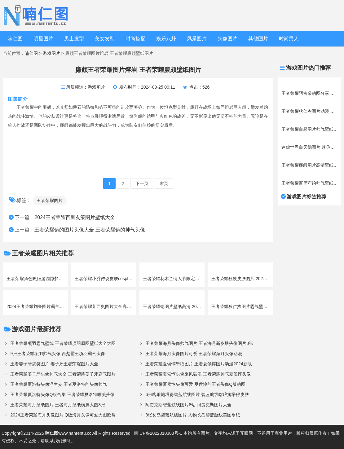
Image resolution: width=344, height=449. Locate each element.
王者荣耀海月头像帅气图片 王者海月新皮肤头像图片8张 (199, 343)
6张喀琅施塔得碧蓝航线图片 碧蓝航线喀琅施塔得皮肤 (197, 394)
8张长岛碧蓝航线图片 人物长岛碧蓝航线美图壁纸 (192, 414)
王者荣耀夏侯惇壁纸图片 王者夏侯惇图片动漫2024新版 (198, 363)
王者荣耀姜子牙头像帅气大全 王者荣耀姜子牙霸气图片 (63, 374)
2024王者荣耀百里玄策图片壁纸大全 (74, 217)
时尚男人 (289, 38)
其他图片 (258, 38)
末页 (164, 183)
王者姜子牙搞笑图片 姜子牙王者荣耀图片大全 (54, 363)
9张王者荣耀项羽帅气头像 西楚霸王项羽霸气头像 (57, 353)
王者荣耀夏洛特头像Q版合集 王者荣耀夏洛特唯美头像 (62, 394)
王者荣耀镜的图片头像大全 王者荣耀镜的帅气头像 (89, 229)
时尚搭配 (135, 38)
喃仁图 (15, 38)
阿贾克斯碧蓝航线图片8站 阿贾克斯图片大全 (188, 404)
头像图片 (227, 38)
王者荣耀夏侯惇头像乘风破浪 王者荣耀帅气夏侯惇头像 (198, 374)
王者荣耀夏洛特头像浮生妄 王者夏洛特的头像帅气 (58, 384)
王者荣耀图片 (50, 200)
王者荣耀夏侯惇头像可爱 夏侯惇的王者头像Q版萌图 (195, 384)
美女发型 (105, 38)
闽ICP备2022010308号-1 (158, 433)
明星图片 (43, 38)
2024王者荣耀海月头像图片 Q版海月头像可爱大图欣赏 (63, 414)
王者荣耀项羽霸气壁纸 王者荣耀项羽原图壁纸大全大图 (63, 343)
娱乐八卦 (166, 38)
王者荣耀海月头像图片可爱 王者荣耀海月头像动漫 (193, 353)
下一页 (141, 183)
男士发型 (74, 38)
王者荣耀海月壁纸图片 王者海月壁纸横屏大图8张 (57, 404)
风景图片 (197, 38)
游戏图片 (51, 53)
